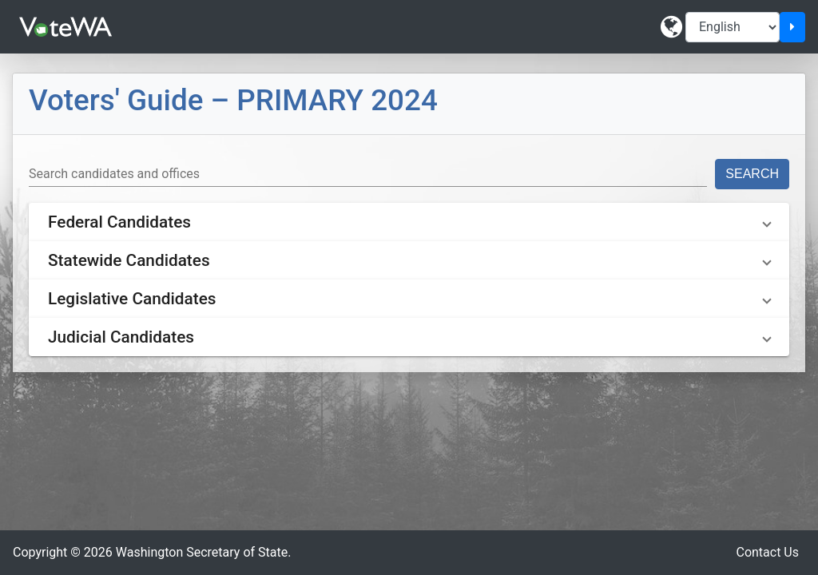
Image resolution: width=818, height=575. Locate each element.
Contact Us (767, 552)
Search (752, 173)
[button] (409, 222)
